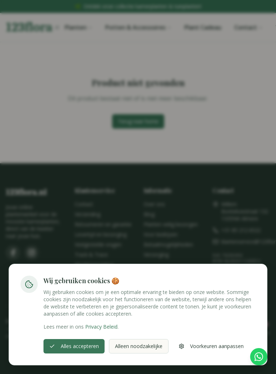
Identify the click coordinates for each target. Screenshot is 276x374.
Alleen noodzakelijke (138, 346)
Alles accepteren (74, 346)
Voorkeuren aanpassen (211, 346)
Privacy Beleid (101, 326)
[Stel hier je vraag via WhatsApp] (258, 357)
